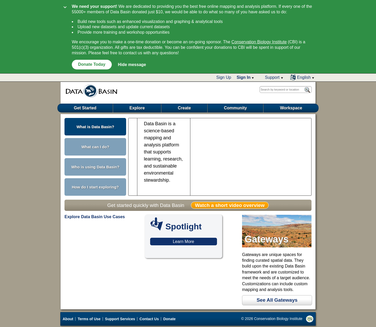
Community (235, 108)
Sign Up (223, 77)
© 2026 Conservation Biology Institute (277, 319)
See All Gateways (277, 300)
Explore (137, 108)
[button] (245, 77)
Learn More (183, 241)
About (68, 319)
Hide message (132, 64)
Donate (169, 319)
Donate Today (91, 64)
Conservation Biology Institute (259, 42)
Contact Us (149, 319)
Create (184, 108)
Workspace (291, 108)
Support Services (120, 319)
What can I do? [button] (95, 147)
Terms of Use (89, 319)
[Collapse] (65, 7)
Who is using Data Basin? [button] (95, 167)
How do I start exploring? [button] (95, 187)
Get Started (85, 108)
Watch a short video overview (230, 205)
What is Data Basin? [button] (95, 126)
